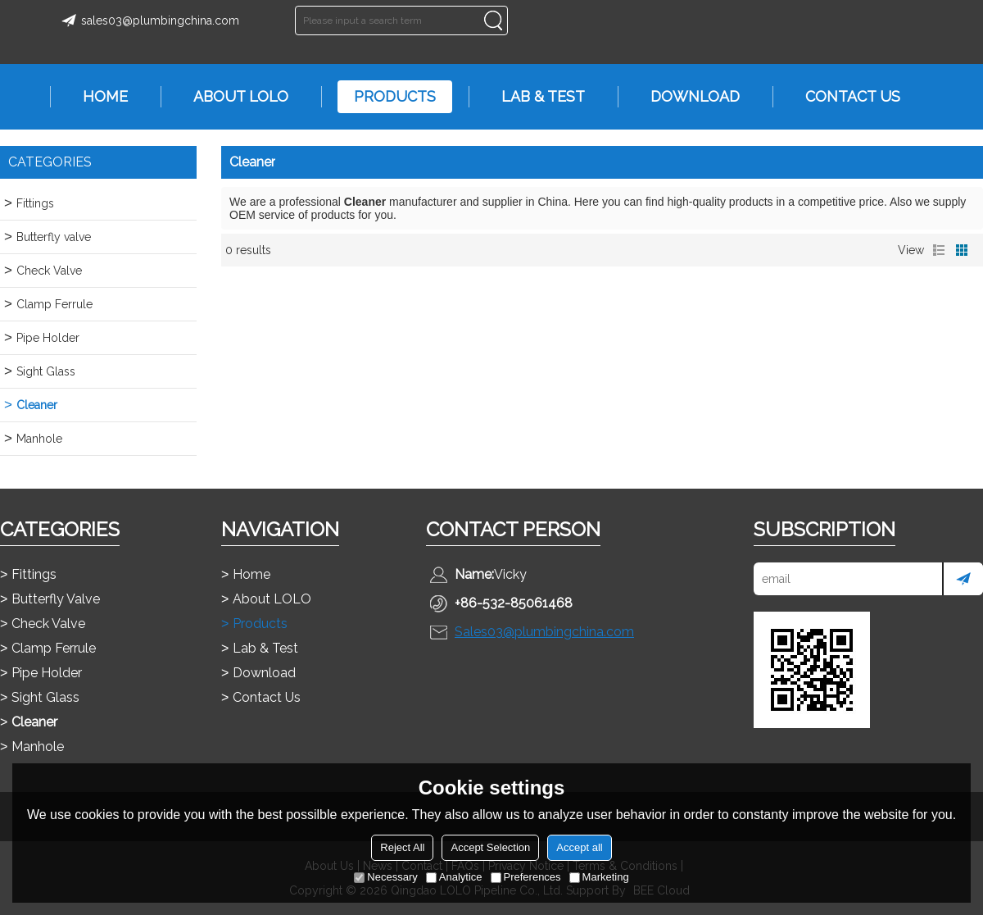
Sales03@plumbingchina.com (544, 632)
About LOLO (232, 96)
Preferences (526, 877)
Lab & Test (535, 96)
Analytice (454, 877)
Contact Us (844, 96)
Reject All (402, 847)
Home (97, 96)
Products (386, 96)
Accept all (579, 847)
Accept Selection (490, 847)
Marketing (599, 877)
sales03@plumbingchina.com (148, 20)
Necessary (385, 877)
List (939, 250)
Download (687, 96)
